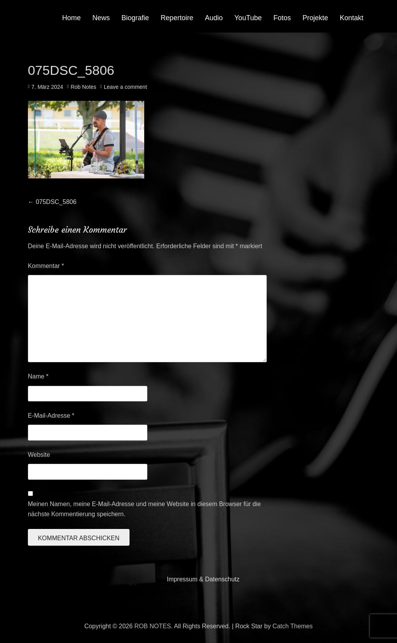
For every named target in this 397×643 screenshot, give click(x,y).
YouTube (248, 18)
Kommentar (46, 266)
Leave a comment (125, 87)
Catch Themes (293, 626)
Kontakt (351, 18)
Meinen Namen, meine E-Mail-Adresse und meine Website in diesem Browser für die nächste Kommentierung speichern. (144, 509)
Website (39, 454)
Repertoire (177, 18)
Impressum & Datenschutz (203, 579)
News (101, 18)
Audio (214, 18)
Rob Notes (83, 87)
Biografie (135, 18)
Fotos (282, 18)
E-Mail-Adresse (51, 415)
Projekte (315, 18)
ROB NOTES (153, 626)
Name (38, 376)
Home (71, 18)
